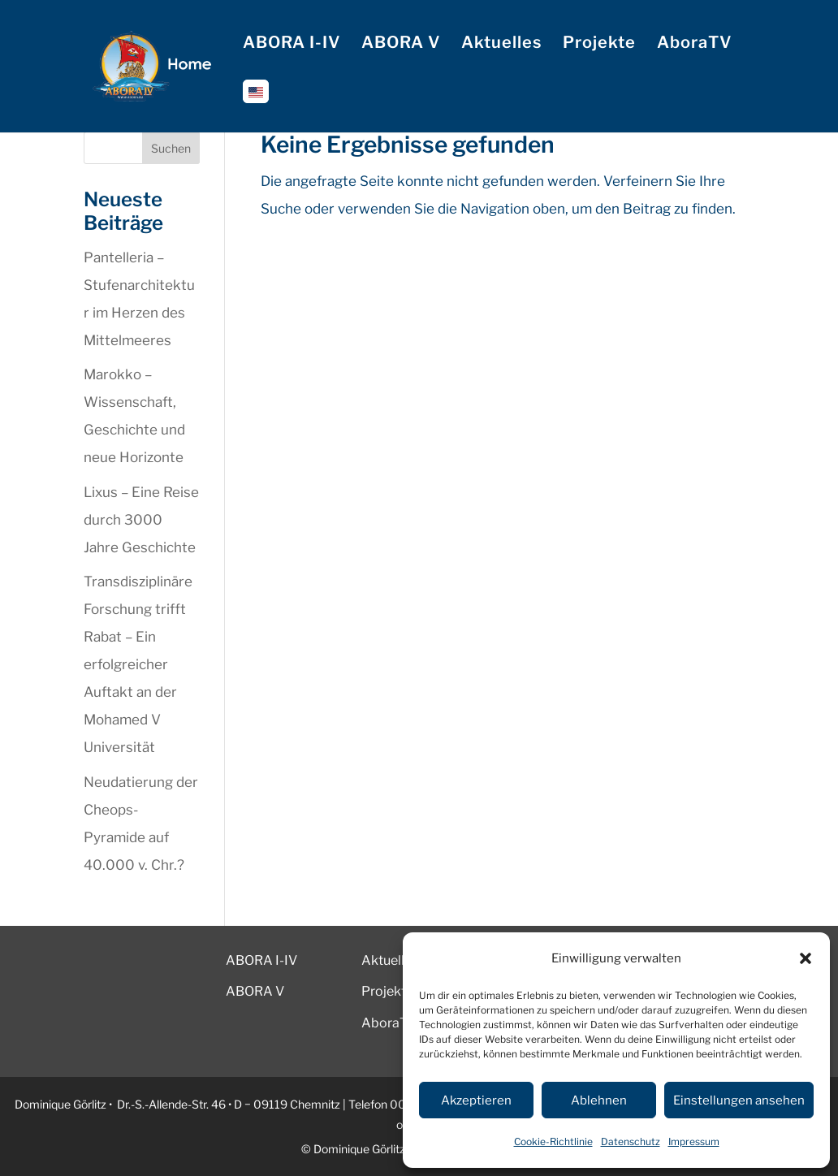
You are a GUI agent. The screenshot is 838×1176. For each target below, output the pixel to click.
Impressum (693, 1141)
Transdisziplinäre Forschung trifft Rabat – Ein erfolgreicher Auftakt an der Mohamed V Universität (138, 664)
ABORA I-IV (291, 44)
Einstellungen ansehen (739, 1100)
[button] (805, 958)
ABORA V (400, 44)
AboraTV (694, 44)
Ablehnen (599, 1100)
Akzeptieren (476, 1100)
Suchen (171, 148)
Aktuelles (501, 44)
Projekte (599, 44)
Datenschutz (630, 1141)
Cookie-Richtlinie (553, 1141)
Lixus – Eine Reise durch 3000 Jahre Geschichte (141, 520)
